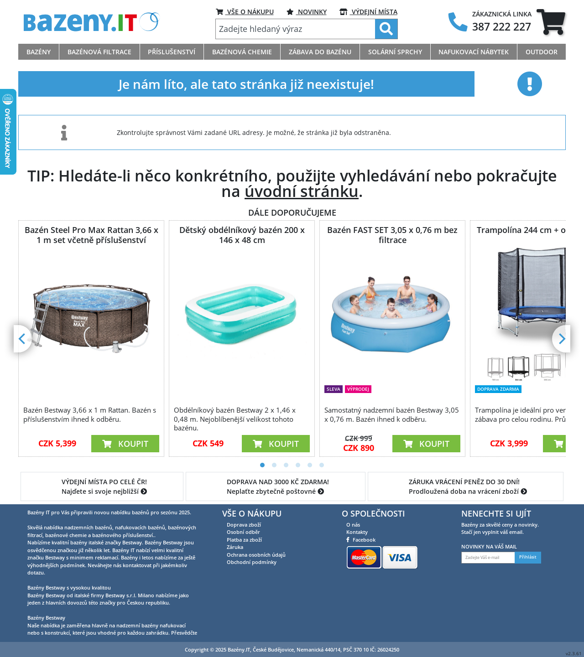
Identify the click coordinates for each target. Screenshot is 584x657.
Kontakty (357, 531)
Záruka (235, 546)
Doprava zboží (244, 524)
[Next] (561, 338)
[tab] (551, 22)
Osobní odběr (243, 531)
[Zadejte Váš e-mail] (488, 557)
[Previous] (23, 338)
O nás (353, 524)
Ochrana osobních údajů (256, 554)
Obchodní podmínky (251, 562)
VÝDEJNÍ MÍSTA (368, 11)
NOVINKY (307, 11)
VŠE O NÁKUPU (245, 11)
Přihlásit (528, 557)
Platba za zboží (244, 539)
